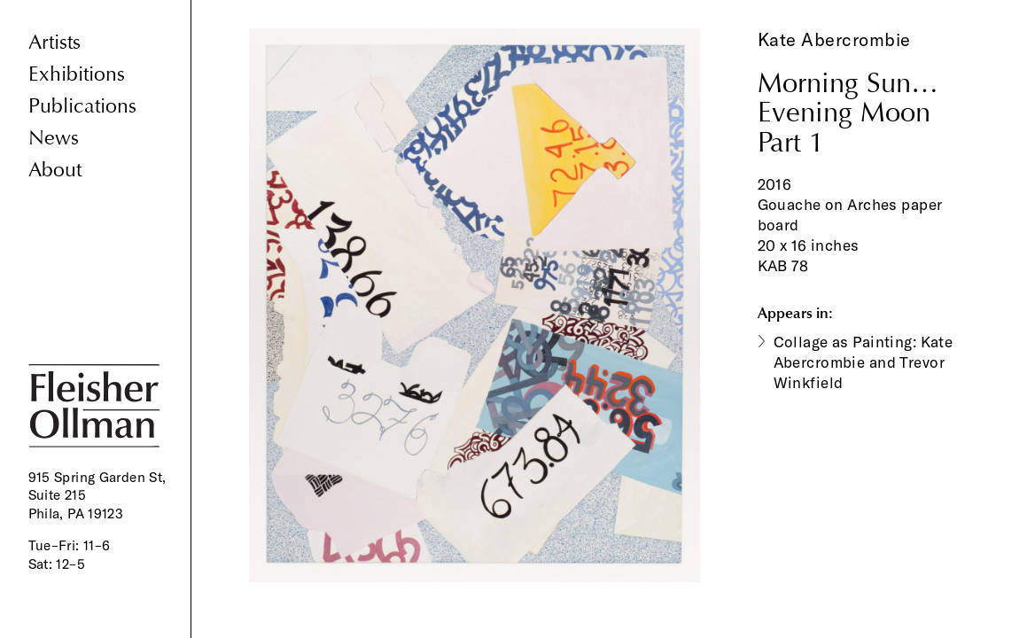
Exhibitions (76, 74)
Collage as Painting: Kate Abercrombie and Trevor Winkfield (863, 362)
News (53, 138)
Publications (82, 106)
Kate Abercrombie (834, 39)
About (55, 170)
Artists (54, 42)
